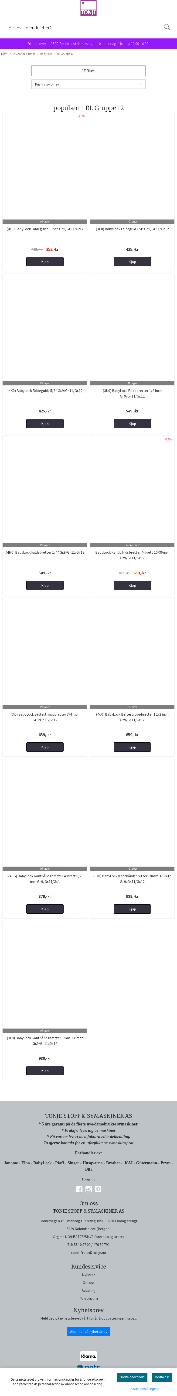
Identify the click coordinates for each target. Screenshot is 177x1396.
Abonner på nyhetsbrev (88, 1331)
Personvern (88, 1298)
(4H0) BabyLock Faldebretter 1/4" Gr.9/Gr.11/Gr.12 (45, 552)
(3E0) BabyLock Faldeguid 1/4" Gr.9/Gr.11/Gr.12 (132, 228)
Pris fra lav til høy (47, 84)
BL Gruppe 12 (63, 54)
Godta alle (162, 1377)
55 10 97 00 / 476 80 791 (92, 1244)
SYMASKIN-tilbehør (22, 54)
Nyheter (88, 1274)
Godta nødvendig (132, 1377)
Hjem (4, 53)
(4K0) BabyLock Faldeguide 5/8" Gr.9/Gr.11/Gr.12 (44, 390)
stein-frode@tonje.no (88, 1252)
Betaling (88, 1290)
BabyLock (44, 54)
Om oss (89, 1282)
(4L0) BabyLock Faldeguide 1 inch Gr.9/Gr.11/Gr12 (45, 228)
